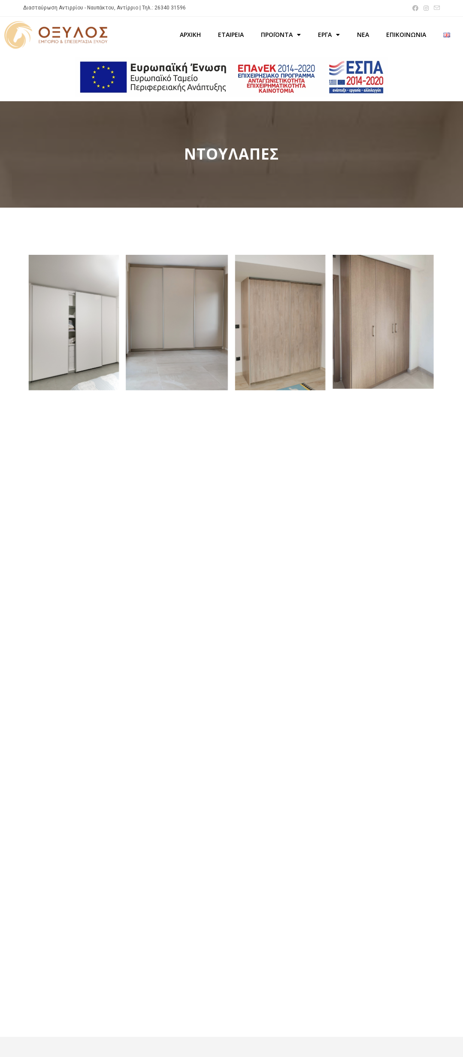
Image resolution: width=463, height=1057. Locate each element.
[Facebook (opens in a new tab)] (415, 8)
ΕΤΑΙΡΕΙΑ (231, 34)
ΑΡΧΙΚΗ (190, 34)
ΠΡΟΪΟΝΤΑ (281, 34)
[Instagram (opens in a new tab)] (426, 8)
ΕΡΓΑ (329, 34)
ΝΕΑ (363, 34)
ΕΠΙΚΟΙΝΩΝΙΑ (406, 34)
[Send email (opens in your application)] (435, 8)
